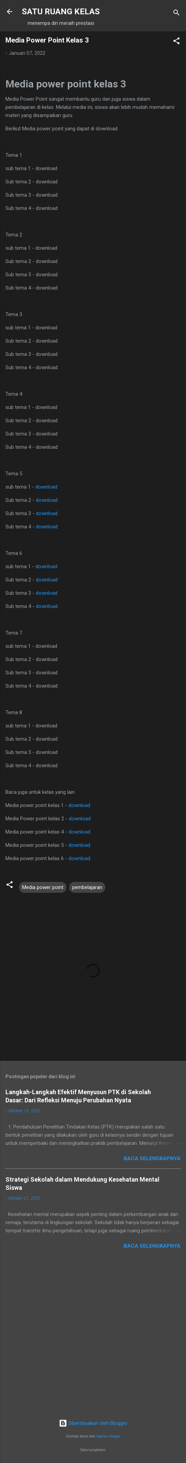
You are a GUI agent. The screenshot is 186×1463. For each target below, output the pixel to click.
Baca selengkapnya (152, 1158)
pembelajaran (87, 887)
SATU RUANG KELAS (61, 11)
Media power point (42, 887)
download (46, 487)
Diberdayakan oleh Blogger (93, 1423)
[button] (176, 42)
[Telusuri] (176, 13)
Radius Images (108, 1436)
